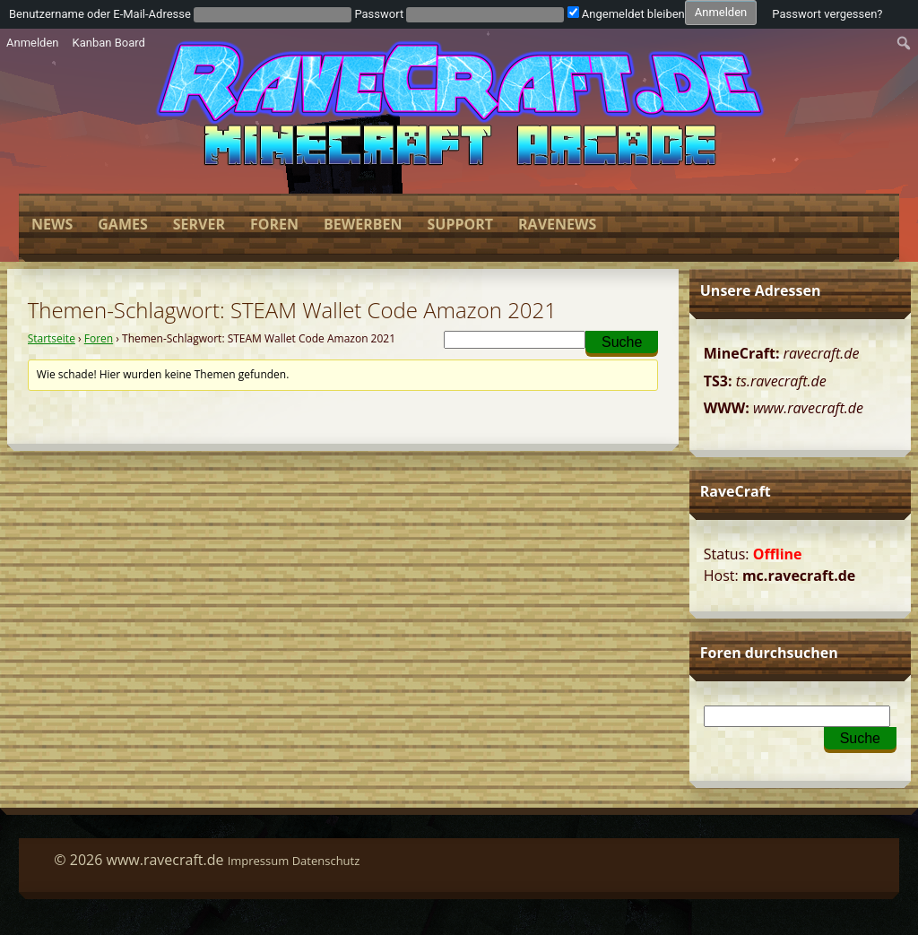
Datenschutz (326, 861)
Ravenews (557, 224)
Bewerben (363, 224)
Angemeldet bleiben (626, 14)
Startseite (51, 338)
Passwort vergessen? (827, 14)
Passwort (378, 14)
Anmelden (32, 42)
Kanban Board (109, 42)
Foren (274, 224)
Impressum (259, 861)
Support (460, 224)
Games (122, 224)
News (52, 224)
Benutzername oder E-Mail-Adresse (100, 14)
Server (199, 224)
